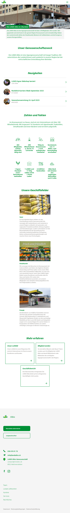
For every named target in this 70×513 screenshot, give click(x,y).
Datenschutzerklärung (33, 509)
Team (5, 485)
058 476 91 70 (13, 451)
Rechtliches (7, 500)
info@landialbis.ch (14, 455)
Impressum (6, 509)
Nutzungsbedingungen (18, 509)
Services (6, 496)
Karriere (6, 492)
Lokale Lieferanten (10, 489)
